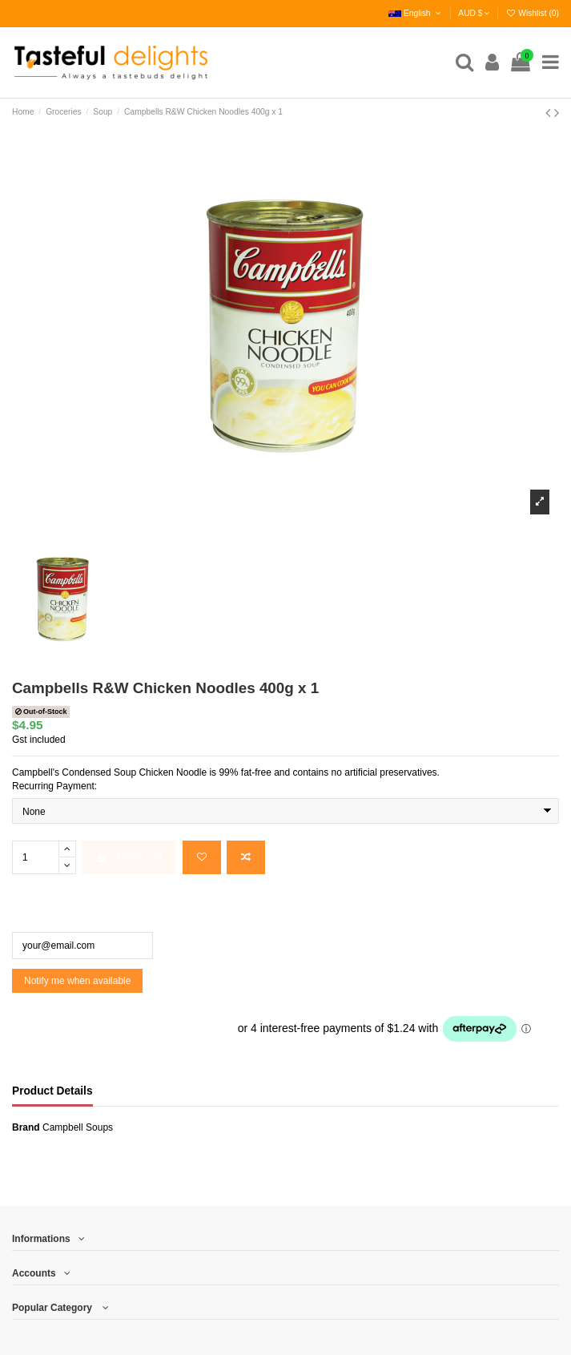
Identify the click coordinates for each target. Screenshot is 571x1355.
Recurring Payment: (54, 786)
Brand (26, 1127)
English (416, 13)
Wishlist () (532, 13)
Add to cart (129, 857)
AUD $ (474, 13)
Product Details (52, 1091)
